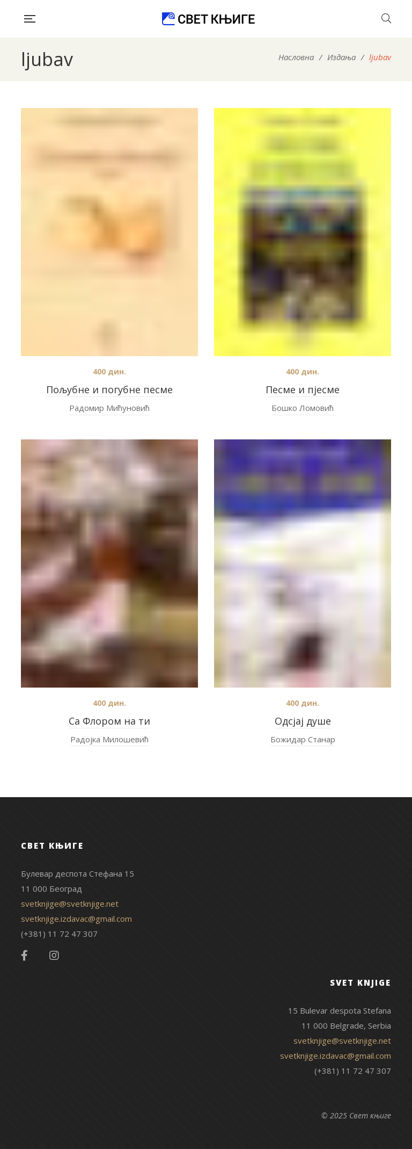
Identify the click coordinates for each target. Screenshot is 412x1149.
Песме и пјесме (303, 389)
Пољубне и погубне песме (109, 389)
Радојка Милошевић (109, 739)
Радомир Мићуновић (109, 407)
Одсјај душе (303, 720)
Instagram (54, 955)
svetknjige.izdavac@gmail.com (76, 918)
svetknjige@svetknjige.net (70, 903)
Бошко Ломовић (302, 407)
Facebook (24, 955)
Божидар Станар (302, 739)
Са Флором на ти (109, 720)
